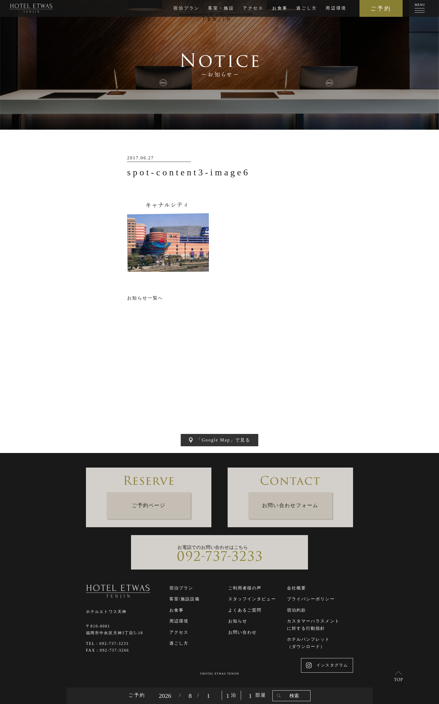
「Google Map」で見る (219, 440)
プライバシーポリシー (311, 599)
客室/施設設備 (184, 599)
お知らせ (237, 621)
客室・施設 (221, 8)
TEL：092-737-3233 (107, 644)
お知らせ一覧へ (145, 298)
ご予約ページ (149, 505)
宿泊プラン (186, 8)
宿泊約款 (296, 610)
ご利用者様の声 (245, 588)
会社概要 (296, 588)
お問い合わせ (242, 632)
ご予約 (380, 8)
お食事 (280, 8)
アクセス (253, 8)
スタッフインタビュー (252, 599)
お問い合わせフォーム (290, 505)
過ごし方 (306, 8)
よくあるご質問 (245, 610)
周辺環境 (336, 8)
